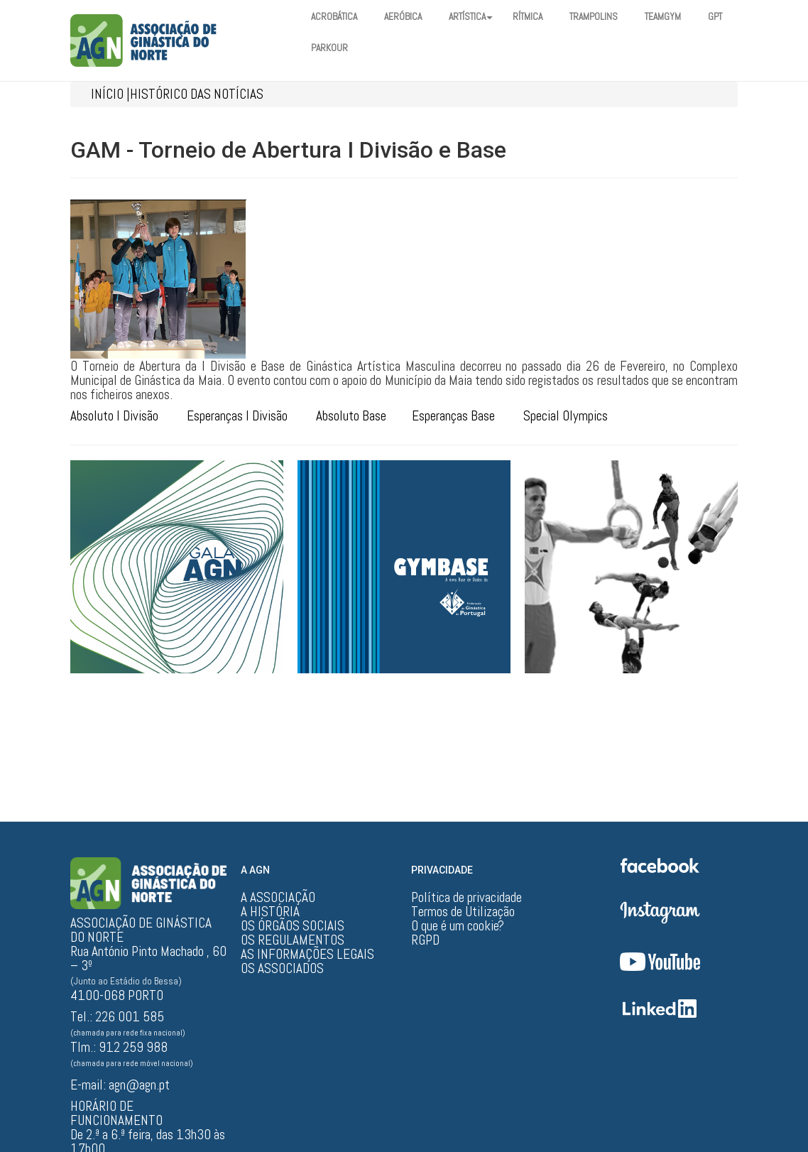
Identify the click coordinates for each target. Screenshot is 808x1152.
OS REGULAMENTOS (292, 940)
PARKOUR (374, 48)
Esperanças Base (453, 416)
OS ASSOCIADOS (282, 969)
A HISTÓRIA (270, 912)
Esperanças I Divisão (237, 416)
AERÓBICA (409, 17)
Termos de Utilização (463, 912)
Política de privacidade (466, 898)
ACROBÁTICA (336, 17)
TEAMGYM (685, 17)
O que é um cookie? (457, 926)
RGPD (425, 940)
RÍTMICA (543, 17)
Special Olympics (565, 416)
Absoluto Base (351, 416)
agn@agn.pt (139, 1085)
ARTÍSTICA (481, 17)
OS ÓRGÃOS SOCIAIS (292, 926)
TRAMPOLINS (612, 17)
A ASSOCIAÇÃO (278, 898)
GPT (319, 48)
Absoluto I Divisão (114, 416)
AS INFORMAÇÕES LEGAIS (307, 954)
